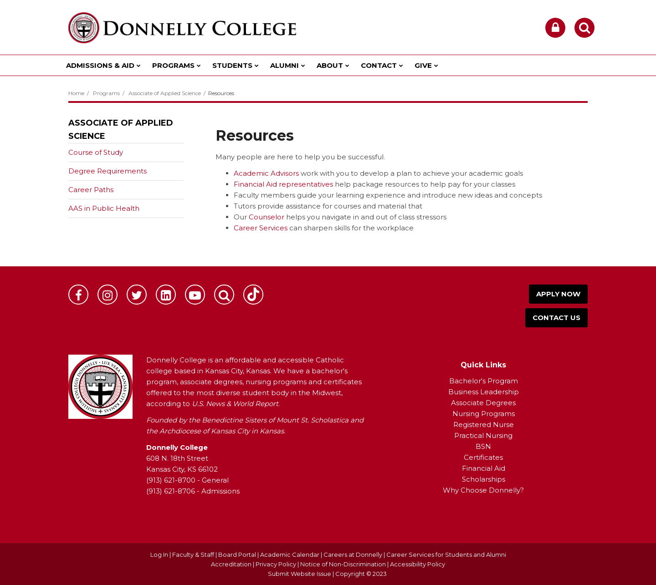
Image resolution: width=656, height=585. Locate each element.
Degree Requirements (107, 171)
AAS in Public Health (103, 208)
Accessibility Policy (417, 564)
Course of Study (95, 152)
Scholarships (483, 479)
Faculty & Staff (193, 554)
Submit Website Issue (299, 573)
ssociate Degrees (486, 402)
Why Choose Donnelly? (483, 490)
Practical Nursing (483, 435)
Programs (106, 93)
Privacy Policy (276, 564)
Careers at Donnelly (352, 554)
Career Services (260, 228)
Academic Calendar (289, 554)
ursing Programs (486, 413)
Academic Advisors (266, 173)
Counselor (266, 217)
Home (76, 93)
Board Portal (237, 554)
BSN (483, 446)
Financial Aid (483, 468)
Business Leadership (483, 391)
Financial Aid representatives (283, 184)
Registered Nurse (483, 424)
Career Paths (90, 189)
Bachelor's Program (483, 380)
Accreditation (232, 564)
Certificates (483, 457)
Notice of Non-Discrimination (343, 564)
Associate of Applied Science (164, 93)
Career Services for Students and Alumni (446, 554)
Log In (159, 554)
